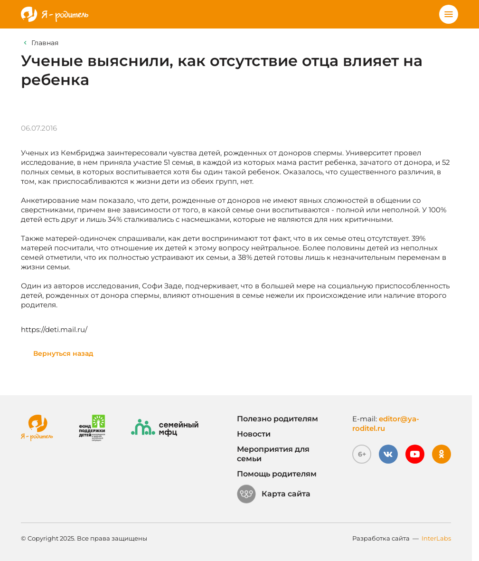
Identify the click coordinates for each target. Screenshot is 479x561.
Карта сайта (273, 494)
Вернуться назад (63, 353)
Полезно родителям (277, 418)
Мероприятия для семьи (273, 454)
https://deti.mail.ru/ (54, 329)
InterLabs (436, 538)
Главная (44, 42)
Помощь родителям (277, 473)
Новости (254, 433)
